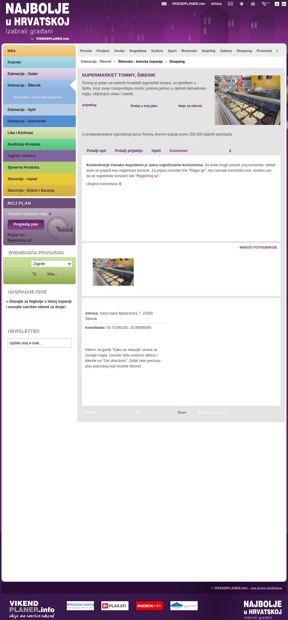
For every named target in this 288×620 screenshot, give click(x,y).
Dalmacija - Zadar (23, 74)
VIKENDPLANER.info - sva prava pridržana (248, 588)
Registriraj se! (20, 240)
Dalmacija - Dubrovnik (27, 121)
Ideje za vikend (190, 106)
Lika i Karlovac (20, 133)
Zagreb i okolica (21, 156)
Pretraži (267, 3)
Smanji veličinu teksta (277, 4)
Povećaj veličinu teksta (283, 4)
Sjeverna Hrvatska (23, 167)
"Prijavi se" (197, 170)
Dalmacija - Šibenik (24, 85)
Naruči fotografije (258, 247)
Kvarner (14, 62)
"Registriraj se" (147, 176)
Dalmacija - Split (22, 110)
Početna (254, 3)
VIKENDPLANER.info (188, 3)
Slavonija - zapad (22, 179)
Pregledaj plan (25, 224)
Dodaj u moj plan (144, 106)
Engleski (165, 3)
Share (181, 412)
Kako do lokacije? (103, 336)
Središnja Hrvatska (24, 144)
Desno (273, 272)
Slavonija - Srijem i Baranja (31, 190)
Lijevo (87, 272)
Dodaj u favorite (243, 3)
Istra (11, 51)
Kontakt (232, 3)
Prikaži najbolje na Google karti (39, 386)
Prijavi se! (16, 235)
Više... (52, 274)
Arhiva (216, 3)
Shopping (177, 61)
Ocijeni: (91, 412)
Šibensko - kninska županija (38, 97)
